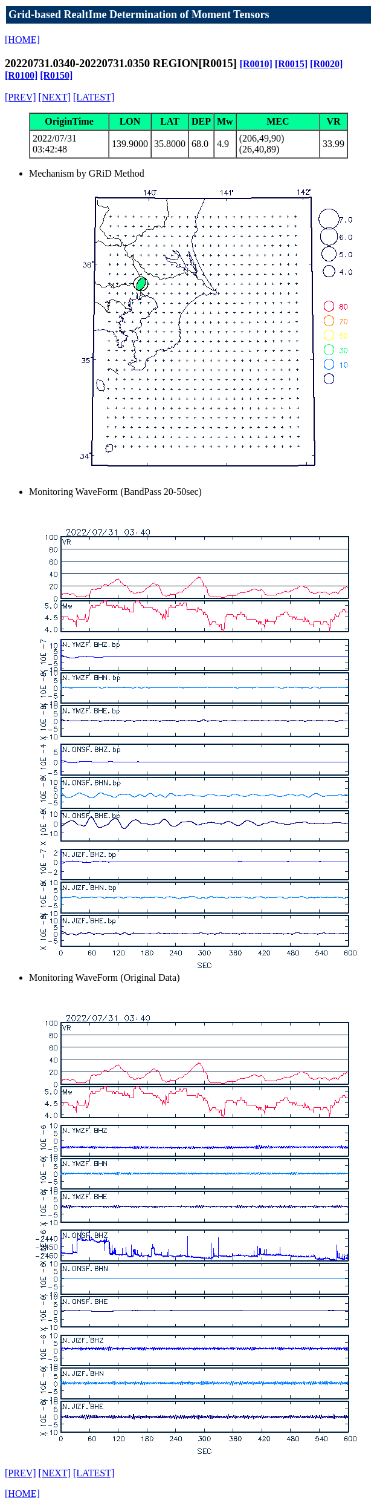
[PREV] (20, 97)
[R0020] (326, 64)
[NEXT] (55, 97)
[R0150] (56, 75)
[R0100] (21, 75)
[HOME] (22, 39)
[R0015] (291, 64)
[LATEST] (93, 97)
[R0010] (256, 64)
